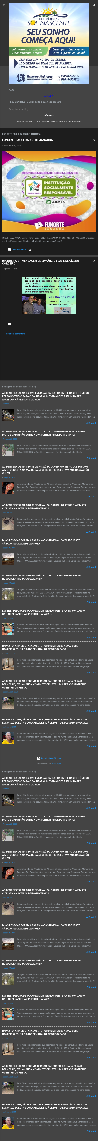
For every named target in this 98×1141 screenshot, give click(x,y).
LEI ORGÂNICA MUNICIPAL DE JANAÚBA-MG (59, 121)
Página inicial (24, 121)
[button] (94, 140)
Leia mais (91, 423)
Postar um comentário (15, 334)
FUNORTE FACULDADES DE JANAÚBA (27, 140)
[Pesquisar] (94, 5)
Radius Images (56, 764)
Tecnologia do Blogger (49, 758)
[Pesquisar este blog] (49, 109)
